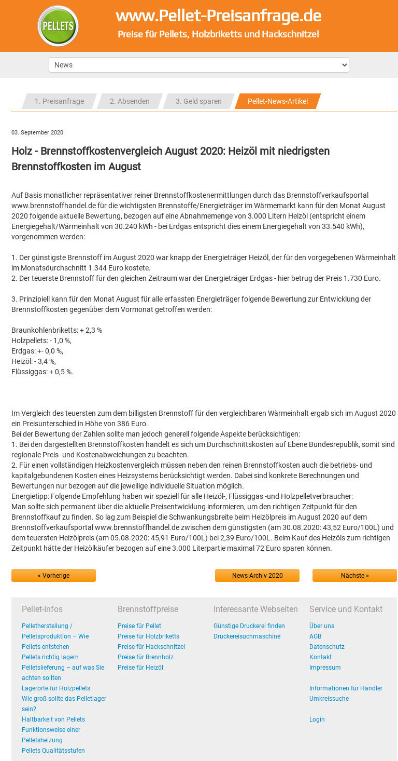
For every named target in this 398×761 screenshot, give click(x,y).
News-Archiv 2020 (257, 575)
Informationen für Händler (345, 688)
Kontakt (320, 657)
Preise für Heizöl (140, 667)
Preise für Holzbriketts (148, 636)
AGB (315, 636)
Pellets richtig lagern (50, 657)
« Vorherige (53, 575)
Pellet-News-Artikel (278, 101)
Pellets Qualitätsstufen (53, 750)
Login (317, 719)
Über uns (321, 626)
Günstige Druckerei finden (249, 626)
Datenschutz (327, 646)
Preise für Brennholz (146, 657)
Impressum (325, 667)
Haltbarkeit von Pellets (53, 719)
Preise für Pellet (139, 626)
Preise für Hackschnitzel (151, 646)
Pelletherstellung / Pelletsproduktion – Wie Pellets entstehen (55, 636)
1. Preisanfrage (59, 101)
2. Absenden (130, 101)
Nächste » (355, 575)
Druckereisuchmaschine (247, 636)
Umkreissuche (329, 698)
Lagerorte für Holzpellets (56, 688)
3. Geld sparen (199, 101)
